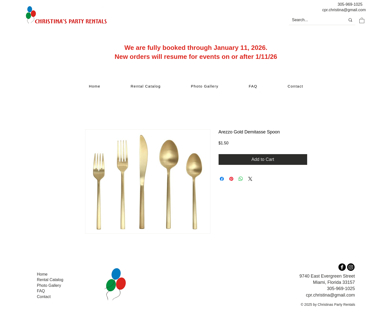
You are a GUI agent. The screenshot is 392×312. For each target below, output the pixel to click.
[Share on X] (250, 179)
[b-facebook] (342, 267)
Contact (44, 297)
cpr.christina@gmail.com (330, 295)
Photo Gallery (49, 285)
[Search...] (313, 20)
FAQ (41, 291)
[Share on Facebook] (222, 179)
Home (42, 274)
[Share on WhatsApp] (241, 179)
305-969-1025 (350, 4)
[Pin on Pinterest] (231, 179)
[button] (361, 20)
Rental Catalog (50, 280)
